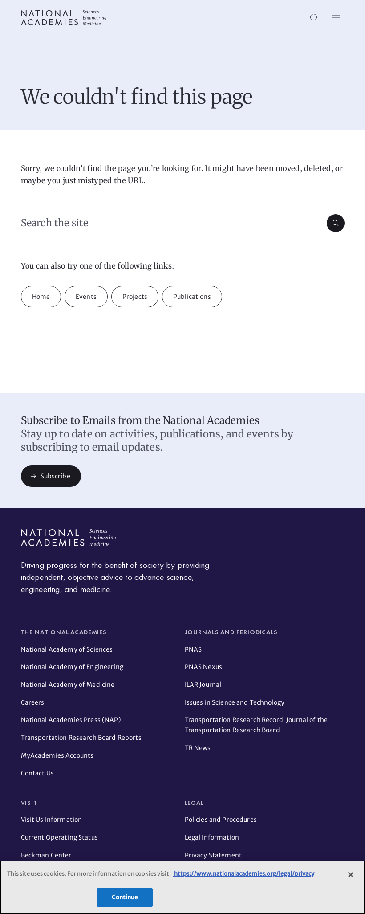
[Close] (351, 875)
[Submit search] (336, 223)
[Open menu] (336, 18)
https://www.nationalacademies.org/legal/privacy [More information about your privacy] (243, 873)
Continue (125, 897)
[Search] (314, 18)
